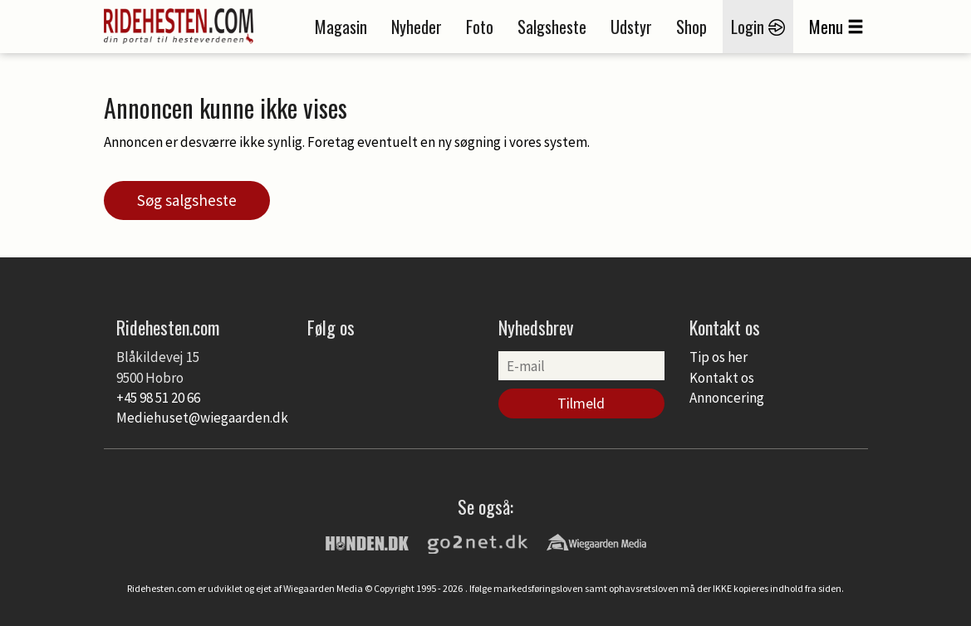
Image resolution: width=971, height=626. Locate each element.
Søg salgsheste (187, 200)
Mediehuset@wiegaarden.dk (202, 417)
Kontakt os (721, 378)
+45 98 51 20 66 (158, 398)
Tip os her (718, 357)
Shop (691, 26)
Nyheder (416, 26)
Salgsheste (551, 26)
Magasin (341, 26)
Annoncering (726, 398)
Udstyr (631, 26)
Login (758, 26)
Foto (479, 26)
